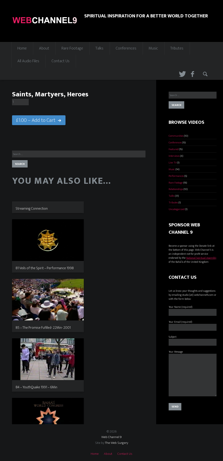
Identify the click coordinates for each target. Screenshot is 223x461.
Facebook (194, 74)
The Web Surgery (116, 443)
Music (153, 48)
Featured (173, 149)
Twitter (182, 74)
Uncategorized (176, 209)
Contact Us (60, 61)
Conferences (126, 48)
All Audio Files (28, 61)
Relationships (176, 189)
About (44, 48)
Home (22, 48)
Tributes (176, 48)
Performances (176, 176)
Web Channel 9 (111, 437)
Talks (99, 48)
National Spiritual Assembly (201, 258)
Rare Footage (72, 48)
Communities (176, 136)
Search (206, 74)
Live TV (172, 162)
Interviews (174, 156)
